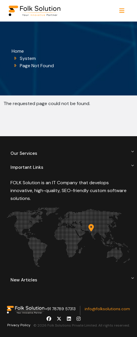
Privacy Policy (19, 325)
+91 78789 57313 (60, 308)
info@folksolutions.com (107, 308)
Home (18, 51)
